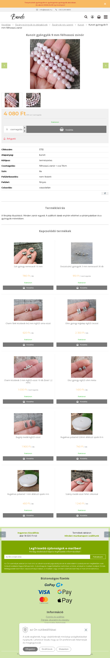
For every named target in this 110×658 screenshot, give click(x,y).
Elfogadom (30, 649)
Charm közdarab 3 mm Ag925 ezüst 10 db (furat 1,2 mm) (28, 381)
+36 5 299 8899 (64, 10)
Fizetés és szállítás (55, 617)
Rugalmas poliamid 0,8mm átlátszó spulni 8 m (81, 437)
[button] (86, 17)
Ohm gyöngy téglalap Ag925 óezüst (81, 323)
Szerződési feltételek (55, 623)
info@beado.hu (46, 10)
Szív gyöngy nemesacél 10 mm (28, 266)
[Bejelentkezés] (92, 17)
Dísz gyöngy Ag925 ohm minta (82, 380)
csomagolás (16, 129)
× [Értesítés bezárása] (105, 3)
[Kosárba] (66, 129)
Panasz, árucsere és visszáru (55, 620)
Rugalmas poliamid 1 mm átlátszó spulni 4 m (28, 494)
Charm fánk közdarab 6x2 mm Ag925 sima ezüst (28, 323)
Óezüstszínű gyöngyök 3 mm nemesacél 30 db (82, 266)
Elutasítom (63, 649)
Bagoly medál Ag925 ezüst (28, 437)
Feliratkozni (98, 557)
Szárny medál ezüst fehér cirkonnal (82, 494)
